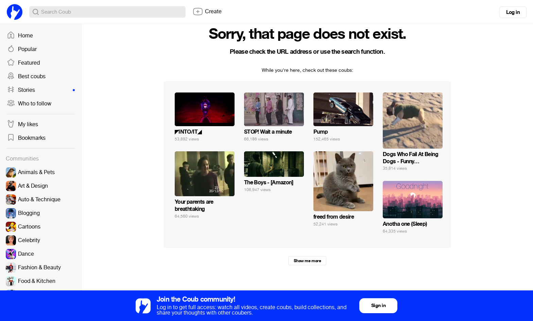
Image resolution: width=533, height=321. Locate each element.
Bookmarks (26, 138)
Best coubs (26, 76)
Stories (41, 90)
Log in (513, 12)
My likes (22, 124)
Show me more (307, 261)
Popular (22, 49)
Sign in (378, 305)
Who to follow (29, 103)
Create (207, 11)
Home (20, 35)
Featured (23, 63)
